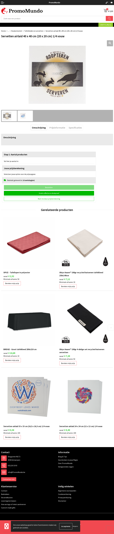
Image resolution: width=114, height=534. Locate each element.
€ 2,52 (8, 276)
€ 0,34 (8, 430)
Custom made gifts (8, 508)
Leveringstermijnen (8, 501)
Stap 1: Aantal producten (15, 154)
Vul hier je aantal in (11, 161)
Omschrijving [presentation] (39, 127)
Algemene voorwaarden (67, 491)
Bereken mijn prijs (12, 283)
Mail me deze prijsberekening (49, 199)
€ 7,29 (64, 356)
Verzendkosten (7, 497)
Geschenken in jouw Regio (68, 460)
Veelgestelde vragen (66, 467)
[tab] (39, 127)
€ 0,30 (64, 430)
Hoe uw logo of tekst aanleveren (13, 504)
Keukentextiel (16, 31)
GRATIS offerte (105, 25)
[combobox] (53, 18)
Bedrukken (5, 494)
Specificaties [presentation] (75, 127)
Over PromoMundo (65, 463)
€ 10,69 (9, 353)
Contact (4, 491)
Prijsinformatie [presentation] (57, 127)
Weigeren (75, 526)
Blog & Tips (62, 456)
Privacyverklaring (64, 497)
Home (3, 31)
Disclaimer (62, 501)
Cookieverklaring (64, 494)
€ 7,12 (64, 279)
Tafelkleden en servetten (33, 31)
